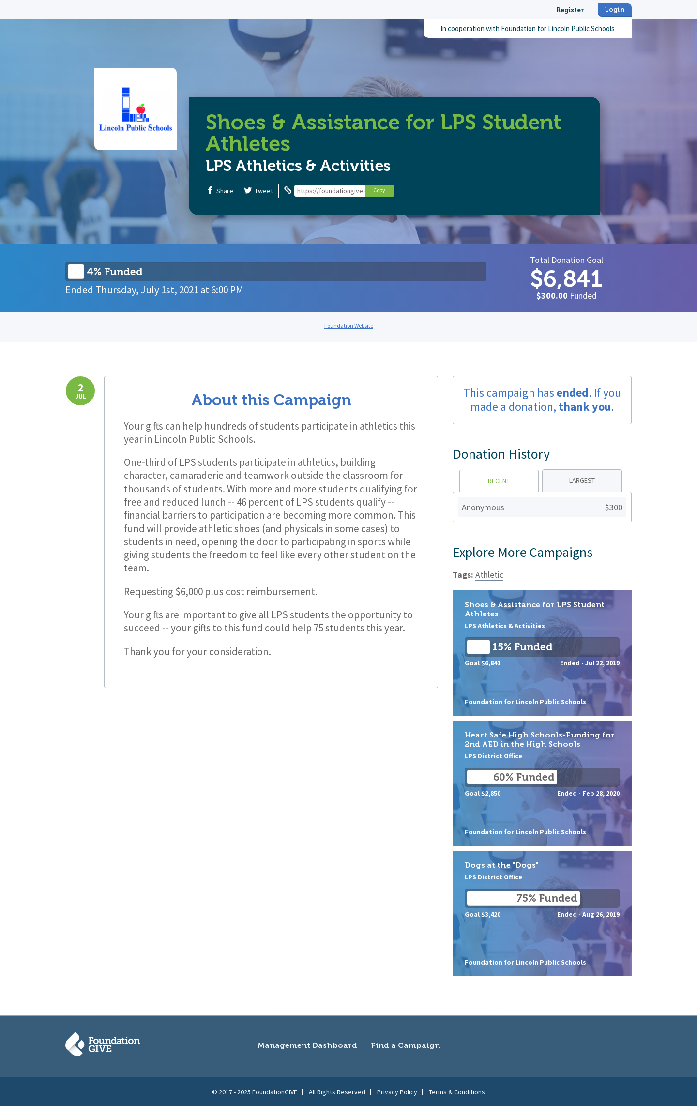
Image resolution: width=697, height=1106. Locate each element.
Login (614, 9)
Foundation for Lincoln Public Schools (558, 28)
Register (570, 10)
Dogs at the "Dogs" (542, 913)
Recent (499, 480)
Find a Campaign (405, 1045)
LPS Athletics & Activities (298, 165)
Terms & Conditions (457, 1091)
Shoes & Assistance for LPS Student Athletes (542, 653)
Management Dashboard (307, 1045)
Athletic (489, 574)
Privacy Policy (397, 1091)
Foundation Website (348, 325)
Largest (582, 480)
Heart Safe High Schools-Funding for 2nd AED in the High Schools (542, 783)
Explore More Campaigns (522, 552)
